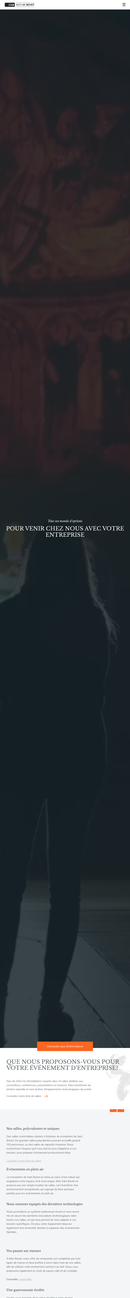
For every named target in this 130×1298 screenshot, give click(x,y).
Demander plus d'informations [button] (65, 1046)
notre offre (25, 1279)
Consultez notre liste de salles (23, 1096)
